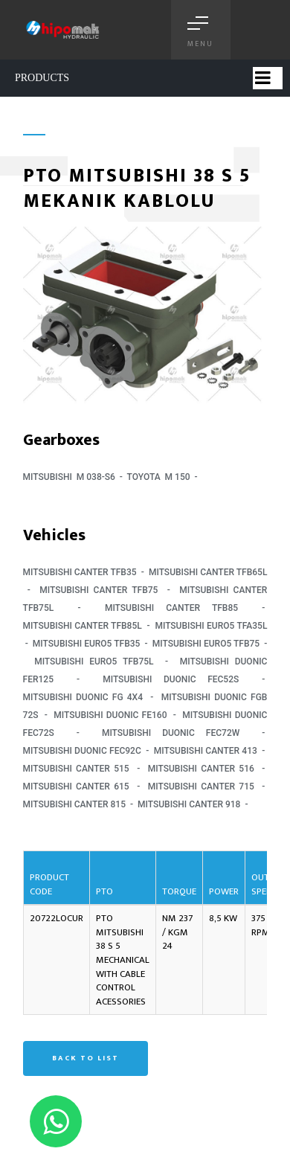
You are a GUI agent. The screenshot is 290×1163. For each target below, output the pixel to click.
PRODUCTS (42, 77)
